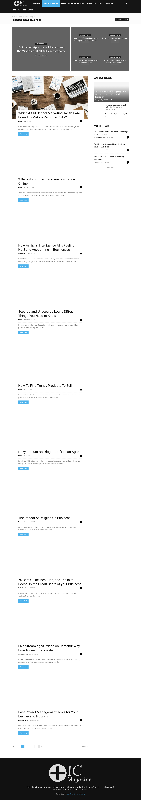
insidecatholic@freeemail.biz (75, 790)
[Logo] (22, 3)
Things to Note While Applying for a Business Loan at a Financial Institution (110, 94)
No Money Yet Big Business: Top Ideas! (117, 114)
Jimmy (20, 121)
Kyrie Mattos (98, 137)
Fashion (16, 10)
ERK (36, 55)
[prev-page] (13, 743)
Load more (111, 168)
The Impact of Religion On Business (44, 514)
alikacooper (22, 253)
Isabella (21, 584)
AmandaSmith (23, 650)
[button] (126, 3)
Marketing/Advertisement (72, 3)
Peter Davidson (23, 716)
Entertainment (106, 3)
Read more (23, 134)
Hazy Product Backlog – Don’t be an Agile (48, 448)
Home (14, 17)
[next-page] (41, 743)
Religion (37, 3)
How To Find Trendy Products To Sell (45, 382)
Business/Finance (51, 3)
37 (36, 743)
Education (91, 3)
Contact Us (28, 10)
